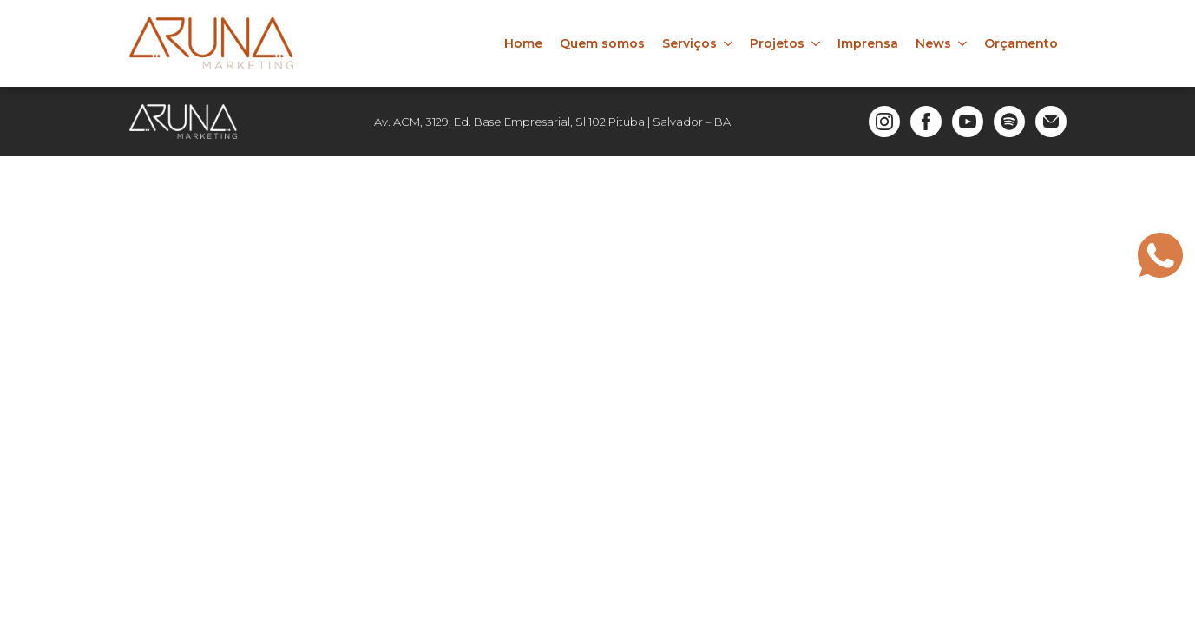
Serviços (689, 43)
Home (523, 43)
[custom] (1009, 121)
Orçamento (1021, 43)
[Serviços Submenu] (729, 43)
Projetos (777, 43)
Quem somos (602, 43)
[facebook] (926, 121)
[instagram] (884, 121)
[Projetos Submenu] (816, 43)
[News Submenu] (963, 43)
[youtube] (967, 121)
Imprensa (867, 43)
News (933, 43)
